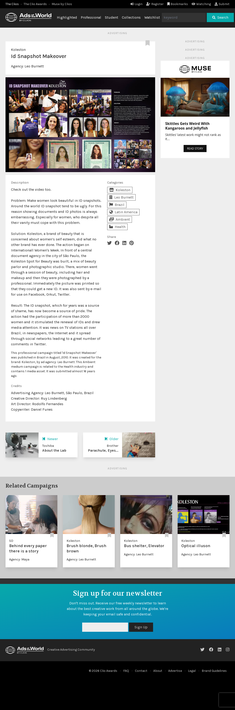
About (157, 671)
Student (111, 17)
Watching (201, 4)
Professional (91, 17)
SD (11, 541)
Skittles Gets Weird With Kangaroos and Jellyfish (187, 126)
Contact (141, 671)
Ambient (119, 219)
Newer (50, 439)
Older (111, 439)
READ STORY (195, 148)
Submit (222, 4)
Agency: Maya (19, 559)
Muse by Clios (62, 4)
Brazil (116, 204)
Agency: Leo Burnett (81, 559)
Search (220, 17)
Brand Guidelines (214, 671)
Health (117, 227)
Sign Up (141, 627)
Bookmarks (177, 4)
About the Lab (54, 450)
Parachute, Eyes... (103, 450)
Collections (131, 17)
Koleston (18, 49)
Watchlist (152, 17)
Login (136, 4)
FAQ (126, 671)
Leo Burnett (34, 66)
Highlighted (67, 17)
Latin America (123, 212)
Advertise (175, 671)
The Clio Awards (35, 4)
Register (155, 4)
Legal (192, 671)
